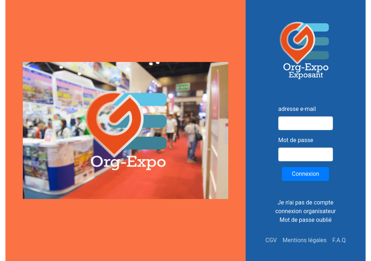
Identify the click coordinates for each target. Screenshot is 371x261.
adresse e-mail (297, 108)
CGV (271, 240)
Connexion (305, 173)
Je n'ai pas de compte (305, 202)
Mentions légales (304, 240)
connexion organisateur (305, 211)
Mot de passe (295, 140)
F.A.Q (339, 240)
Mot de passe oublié (306, 219)
